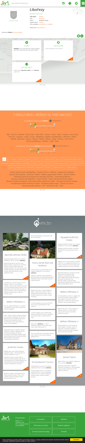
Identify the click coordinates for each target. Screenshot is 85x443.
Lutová (32, 137)
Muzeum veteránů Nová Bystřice (23, 179)
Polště (41, 139)
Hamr (53, 134)
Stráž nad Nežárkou (33, 141)
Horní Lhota (73, 134)
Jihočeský (41, 18)
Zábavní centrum (59, 167)
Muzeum (48, 167)
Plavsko (35, 139)
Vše (4, 159)
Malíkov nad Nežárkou (53, 137)
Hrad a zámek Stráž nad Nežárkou (23, 172)
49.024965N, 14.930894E (46, 24)
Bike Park (30, 167)
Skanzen (58, 159)
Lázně (11, 167)
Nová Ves (21, 139)
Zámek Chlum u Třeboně (46, 172)
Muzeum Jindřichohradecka (17, 181)
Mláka (74, 137)
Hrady (34, 163)
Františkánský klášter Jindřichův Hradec (25, 183)
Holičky (65, 134)
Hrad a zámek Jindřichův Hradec (61, 179)
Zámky (40, 163)
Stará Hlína (69, 139)
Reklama (64, 419)
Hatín (59, 134)
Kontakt (64, 432)
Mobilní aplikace (64, 425)
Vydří (52, 141)
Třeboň (41, 22)
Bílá (8, 134)
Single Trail (39, 167)
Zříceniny (48, 163)
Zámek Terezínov (66, 183)
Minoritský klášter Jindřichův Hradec (42, 181)
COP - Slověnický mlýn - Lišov (52, 186)
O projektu (41, 419)
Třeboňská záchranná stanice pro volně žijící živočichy (33, 177)
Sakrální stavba (71, 167)
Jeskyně (81, 163)
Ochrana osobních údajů (40, 432)
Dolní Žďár (39, 134)
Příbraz (48, 139)
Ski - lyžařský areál (47, 159)
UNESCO (36, 159)
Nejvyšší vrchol (20, 167)
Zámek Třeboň (69, 174)
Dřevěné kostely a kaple (61, 163)
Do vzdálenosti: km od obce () (34, 146)
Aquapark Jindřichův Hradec (67, 181)
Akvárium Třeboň (33, 174)
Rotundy (73, 163)
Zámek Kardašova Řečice (31, 186)
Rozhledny (26, 163)
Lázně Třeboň (42, 179)
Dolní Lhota (30, 134)
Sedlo (54, 139)
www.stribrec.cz (41, 27)
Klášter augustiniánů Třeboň (51, 174)
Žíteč (57, 141)
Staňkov (61, 139)
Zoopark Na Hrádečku (65, 172)
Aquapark (28, 159)
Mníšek (20, 32)
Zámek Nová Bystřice (62, 177)
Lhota (26, 137)
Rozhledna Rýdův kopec (50, 183)
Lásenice (19, 137)
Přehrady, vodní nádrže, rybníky (73, 159)
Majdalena (40, 137)
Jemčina (12, 137)
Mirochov (66, 137)
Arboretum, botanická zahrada (11, 163)
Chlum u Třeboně (17, 134)
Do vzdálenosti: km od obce (36, 121)
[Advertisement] (42, 98)
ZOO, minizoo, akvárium (15, 159)
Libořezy (37, 9)
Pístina (28, 139)
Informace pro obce (41, 425)
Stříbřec (41, 16)
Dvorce (47, 134)
